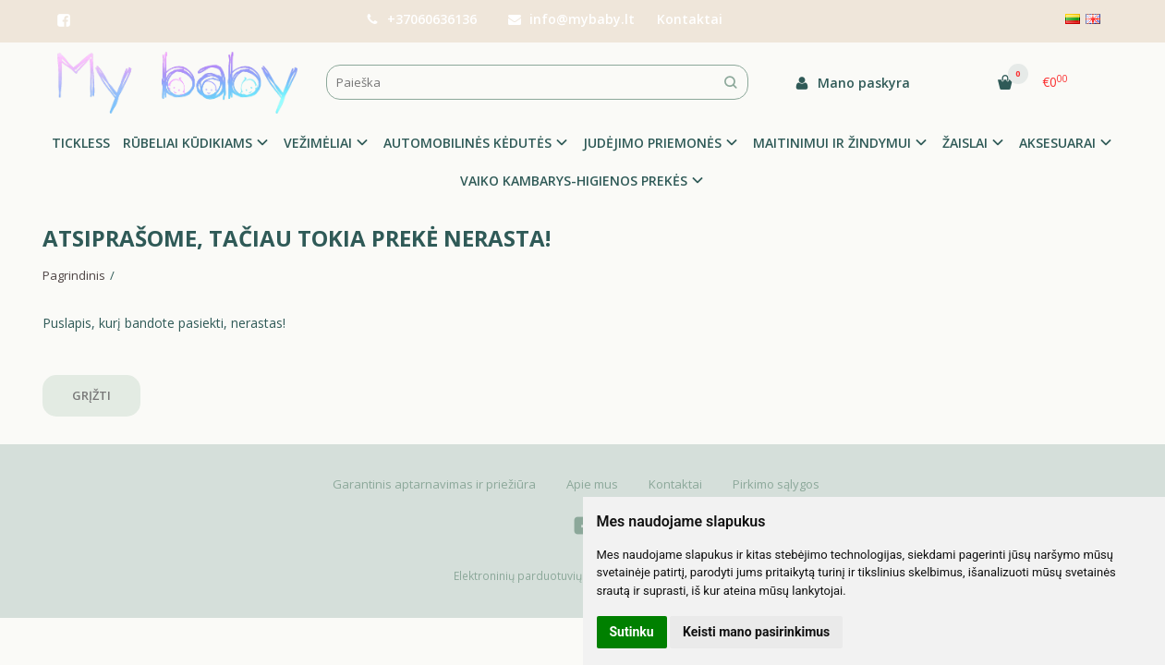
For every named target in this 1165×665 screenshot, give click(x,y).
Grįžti (91, 395)
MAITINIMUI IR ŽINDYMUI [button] (832, 142)
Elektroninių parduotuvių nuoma (538, 576)
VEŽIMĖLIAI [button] (318, 142)
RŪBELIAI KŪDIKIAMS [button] (187, 142)
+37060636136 (421, 19)
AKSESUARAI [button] (1057, 142)
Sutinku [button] (632, 631)
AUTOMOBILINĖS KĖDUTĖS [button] (467, 142)
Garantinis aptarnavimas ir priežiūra (434, 484)
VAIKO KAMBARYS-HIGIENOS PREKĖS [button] (573, 180)
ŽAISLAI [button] (965, 142)
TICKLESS (81, 142)
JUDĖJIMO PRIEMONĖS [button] (652, 142)
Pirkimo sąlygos (776, 484)
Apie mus (592, 484)
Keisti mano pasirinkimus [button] (756, 631)
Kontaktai (689, 19)
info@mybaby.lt (571, 19)
